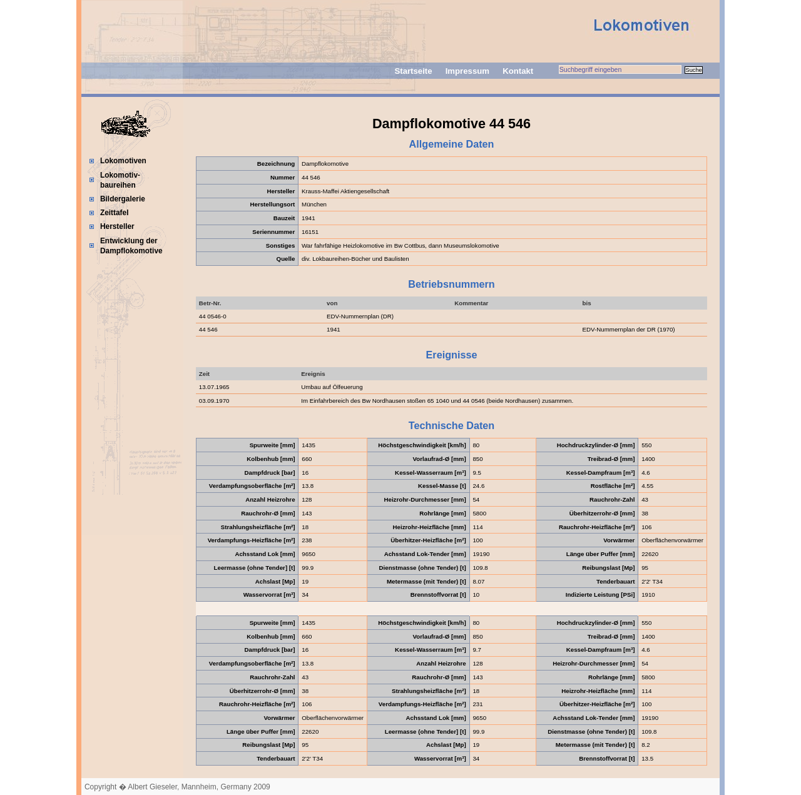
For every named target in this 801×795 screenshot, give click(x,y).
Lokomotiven (123, 160)
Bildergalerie (122, 199)
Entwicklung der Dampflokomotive (131, 245)
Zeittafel (114, 212)
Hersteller (117, 226)
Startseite (413, 71)
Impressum (467, 71)
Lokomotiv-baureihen (120, 180)
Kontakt (518, 71)
